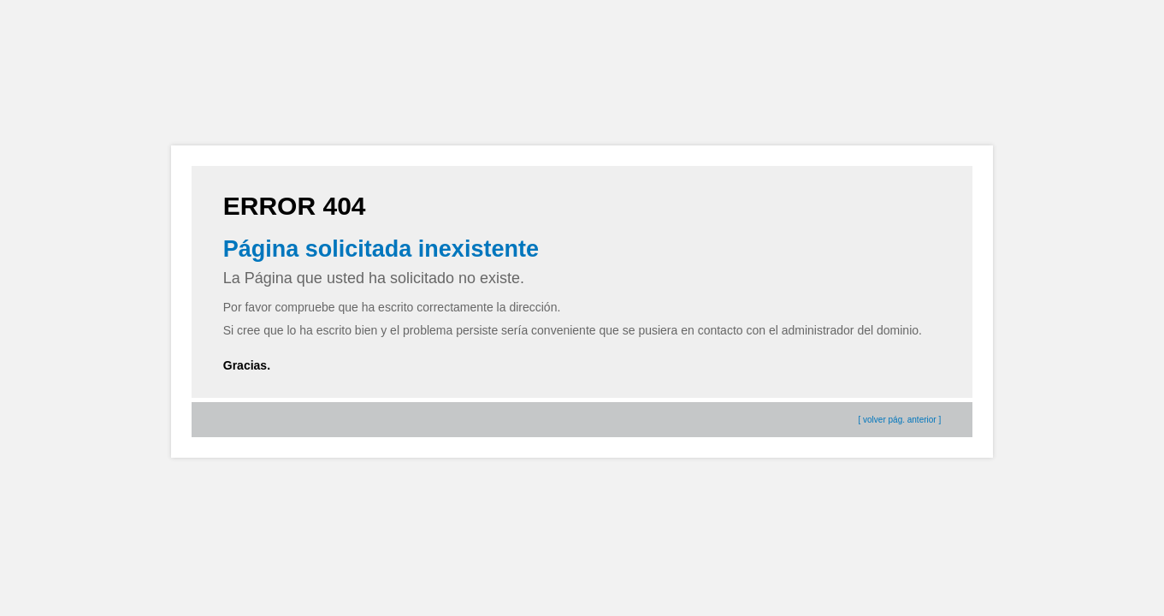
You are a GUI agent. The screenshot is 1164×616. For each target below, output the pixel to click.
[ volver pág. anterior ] (900, 419)
